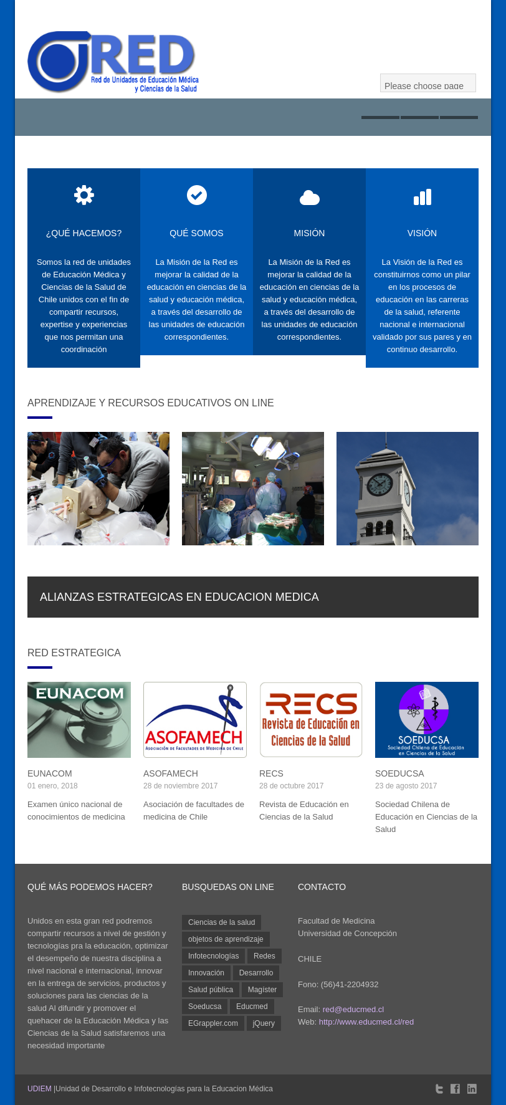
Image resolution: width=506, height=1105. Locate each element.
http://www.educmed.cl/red (366, 1021)
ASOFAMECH (170, 773)
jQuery (264, 1023)
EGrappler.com (213, 1023)
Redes (264, 956)
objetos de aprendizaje (226, 939)
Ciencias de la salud (221, 922)
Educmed (252, 1006)
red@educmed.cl (353, 1009)
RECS (271, 773)
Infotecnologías (213, 956)
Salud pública (210, 989)
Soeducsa (204, 1006)
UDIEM (39, 1088)
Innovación (206, 973)
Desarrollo (256, 973)
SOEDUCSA (399, 773)
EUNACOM (49, 773)
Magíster (262, 989)
